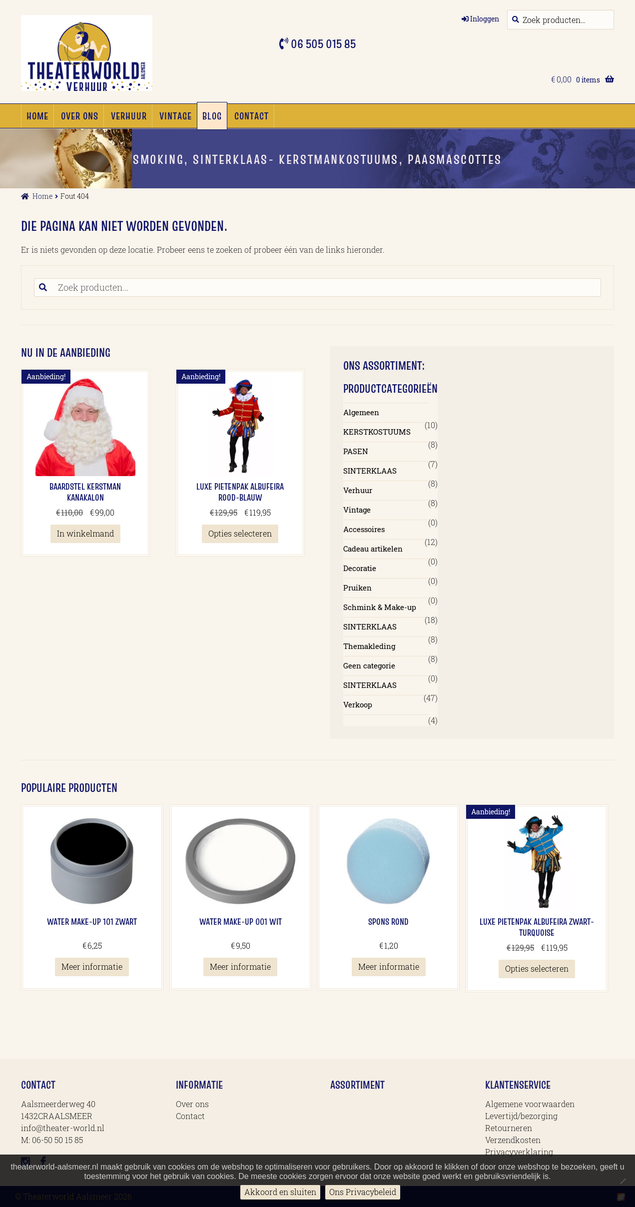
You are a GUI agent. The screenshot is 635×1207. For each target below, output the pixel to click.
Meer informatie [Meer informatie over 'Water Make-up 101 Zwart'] (91, 966)
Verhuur (129, 115)
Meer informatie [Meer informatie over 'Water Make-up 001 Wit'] (240, 966)
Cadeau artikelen (373, 549)
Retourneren (508, 1128)
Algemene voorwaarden (530, 1104)
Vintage (175, 115)
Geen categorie (369, 665)
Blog (212, 115)
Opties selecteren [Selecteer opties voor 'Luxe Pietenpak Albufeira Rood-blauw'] (240, 533)
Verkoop (357, 704)
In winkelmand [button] (85, 533)
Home (37, 115)
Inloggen (484, 18)
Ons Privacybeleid (362, 1192)
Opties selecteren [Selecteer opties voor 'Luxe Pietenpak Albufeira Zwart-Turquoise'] (537, 968)
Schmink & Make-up (379, 607)
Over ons (79, 115)
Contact (251, 115)
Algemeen (361, 412)
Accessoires (364, 529)
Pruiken (357, 588)
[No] (623, 1181)
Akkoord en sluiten (280, 1192)
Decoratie (359, 568)
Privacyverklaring (519, 1152)
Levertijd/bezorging (521, 1116)
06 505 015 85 (322, 43)
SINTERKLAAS (370, 471)
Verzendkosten (513, 1140)
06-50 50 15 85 (57, 1140)
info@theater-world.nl (62, 1128)
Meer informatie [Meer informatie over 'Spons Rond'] (388, 966)
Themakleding (369, 646)
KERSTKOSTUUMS (377, 432)
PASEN (355, 451)
